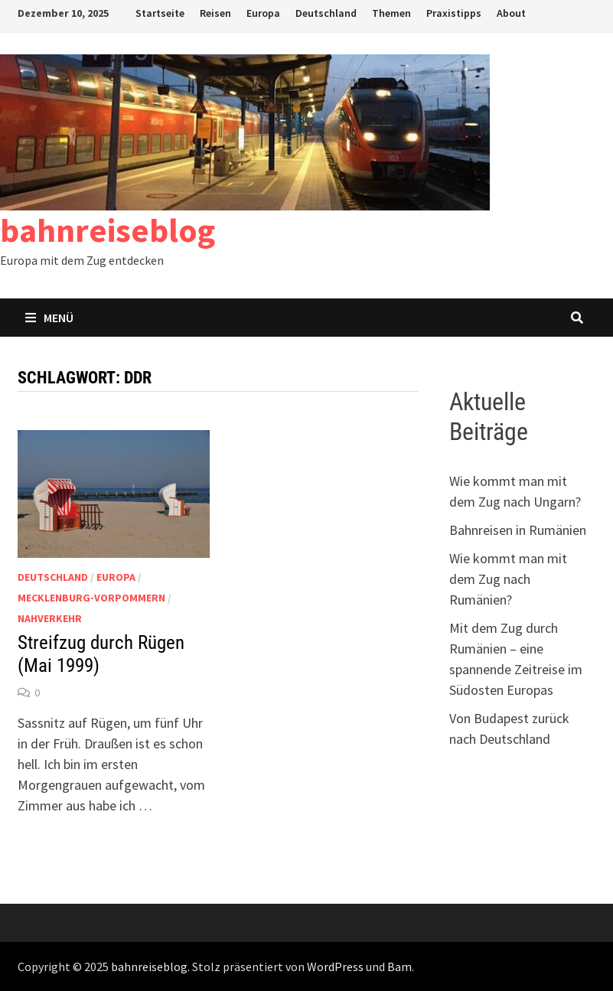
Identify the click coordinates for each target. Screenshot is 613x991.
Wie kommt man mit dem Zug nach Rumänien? (508, 578)
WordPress (335, 966)
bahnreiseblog (107, 230)
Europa (263, 13)
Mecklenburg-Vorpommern (91, 598)
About (511, 13)
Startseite (159, 13)
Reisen (215, 13)
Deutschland (326, 13)
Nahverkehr (50, 618)
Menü (49, 317)
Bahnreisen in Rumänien (517, 530)
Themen (391, 13)
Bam (399, 966)
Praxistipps (453, 13)
